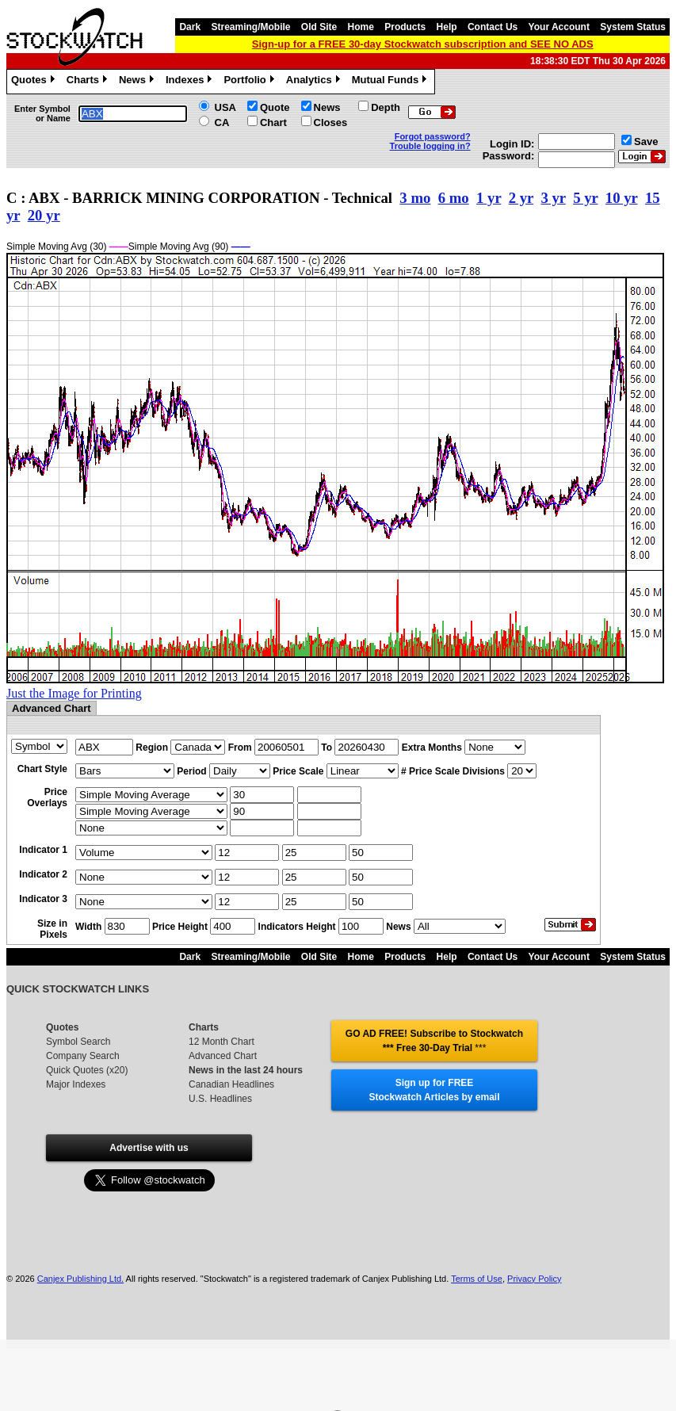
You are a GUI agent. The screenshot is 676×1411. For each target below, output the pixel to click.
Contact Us (493, 27)
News (138, 81)
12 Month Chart (221, 1041)
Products (405, 27)
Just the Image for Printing (74, 693)
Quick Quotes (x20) (87, 1070)
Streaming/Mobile (250, 27)
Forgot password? (433, 136)
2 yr (521, 197)
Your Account (559, 27)
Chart (273, 122)
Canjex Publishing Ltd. (80, 1278)
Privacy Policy (534, 1278)
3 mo (414, 197)
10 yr (621, 197)
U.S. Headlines (220, 1098)
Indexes (191, 81)
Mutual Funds (391, 81)
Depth (385, 107)
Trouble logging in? (430, 146)
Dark (190, 27)
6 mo (453, 197)
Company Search (83, 1055)
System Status (633, 27)
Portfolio (250, 81)
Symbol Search (78, 1041)
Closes (331, 122)
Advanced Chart (223, 1055)
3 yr (552, 197)
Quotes (35, 81)
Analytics (315, 81)
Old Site (319, 27)
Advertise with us (148, 1147)
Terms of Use (476, 1278)
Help (447, 27)
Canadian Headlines (231, 1084)
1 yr (488, 197)
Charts (89, 81)
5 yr (585, 197)
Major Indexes (75, 1084)
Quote (275, 107)
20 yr (44, 215)
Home (361, 27)
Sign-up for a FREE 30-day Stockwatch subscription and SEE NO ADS (423, 44)
